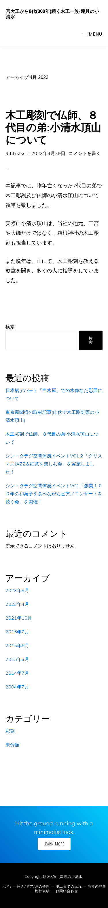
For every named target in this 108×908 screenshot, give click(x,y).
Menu (95, 34)
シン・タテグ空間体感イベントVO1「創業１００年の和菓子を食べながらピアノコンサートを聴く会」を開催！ (54, 494)
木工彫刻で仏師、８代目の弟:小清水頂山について (53, 127)
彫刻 (10, 731)
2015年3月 (17, 659)
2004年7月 (17, 687)
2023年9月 (17, 590)
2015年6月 (17, 645)
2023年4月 (17, 604)
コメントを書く (85, 153)
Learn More (54, 844)
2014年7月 (17, 673)
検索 (10, 326)
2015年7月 (17, 632)
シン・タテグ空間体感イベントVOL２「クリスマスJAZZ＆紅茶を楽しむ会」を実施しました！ (53, 464)
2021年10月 (18, 618)
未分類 (12, 745)
